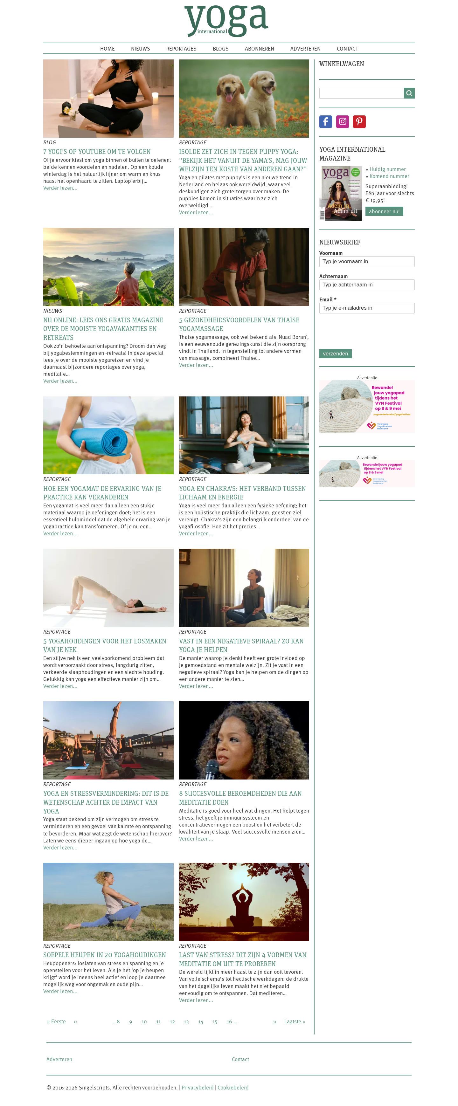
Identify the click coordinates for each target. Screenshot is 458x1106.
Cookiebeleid (233, 1087)
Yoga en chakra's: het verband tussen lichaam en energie (242, 493)
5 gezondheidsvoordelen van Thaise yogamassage (239, 324)
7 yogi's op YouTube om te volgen (97, 151)
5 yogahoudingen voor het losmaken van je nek (104, 645)
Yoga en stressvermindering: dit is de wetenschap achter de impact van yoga (106, 802)
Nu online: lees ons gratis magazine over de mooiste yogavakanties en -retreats (103, 328)
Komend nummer (389, 176)
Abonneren (259, 48)
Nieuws (140, 48)
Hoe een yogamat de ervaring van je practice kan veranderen (102, 493)
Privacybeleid (198, 1087)
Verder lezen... (60, 187)
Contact (347, 48)
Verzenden (335, 354)
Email (328, 299)
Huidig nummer (388, 169)
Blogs (221, 48)
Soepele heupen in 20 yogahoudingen (104, 954)
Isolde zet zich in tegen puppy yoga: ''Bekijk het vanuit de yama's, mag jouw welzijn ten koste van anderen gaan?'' (243, 160)
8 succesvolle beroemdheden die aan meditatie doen (240, 798)
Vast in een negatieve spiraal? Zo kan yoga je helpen (241, 645)
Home (107, 48)
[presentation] (367, 331)
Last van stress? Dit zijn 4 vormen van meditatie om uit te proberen (243, 959)
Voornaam (331, 252)
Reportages (181, 48)
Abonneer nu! (384, 211)
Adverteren (305, 48)
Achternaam (333, 275)
